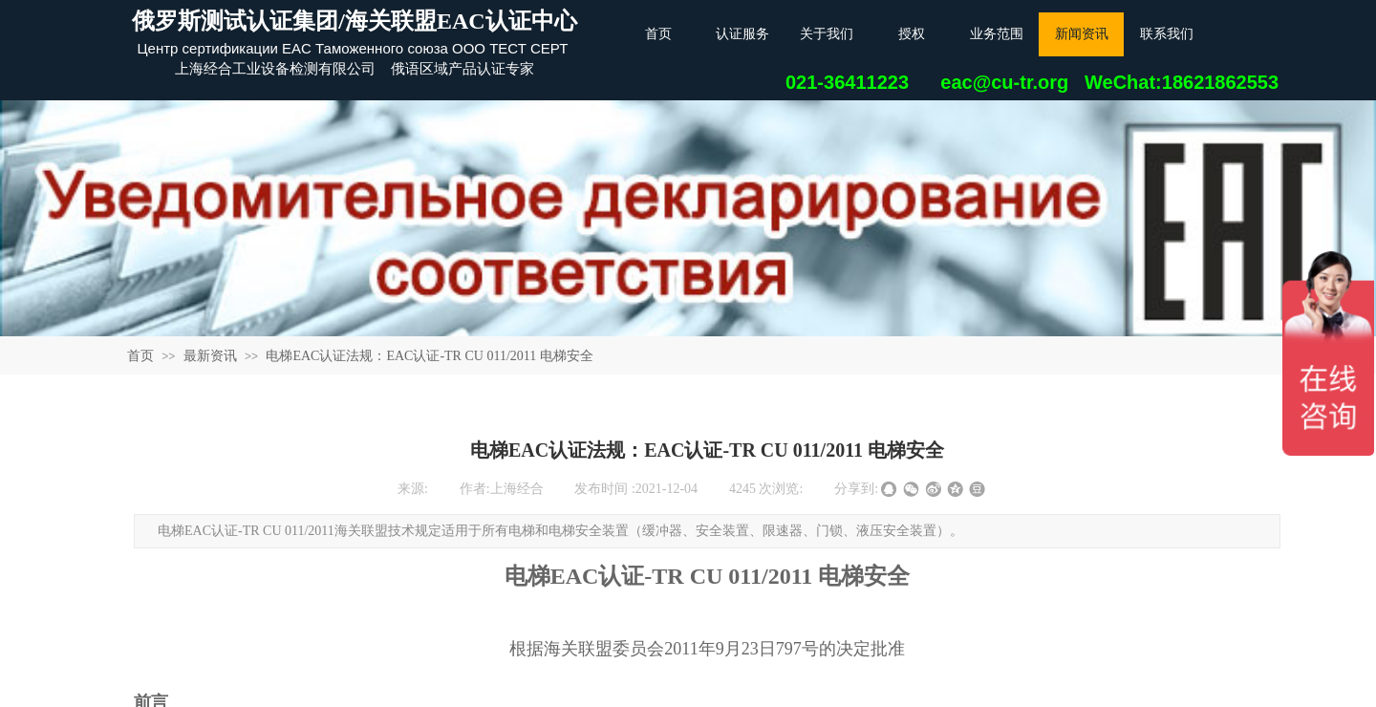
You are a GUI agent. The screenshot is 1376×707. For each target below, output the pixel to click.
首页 (140, 356)
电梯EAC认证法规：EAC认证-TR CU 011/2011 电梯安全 (429, 356)
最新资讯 (210, 356)
